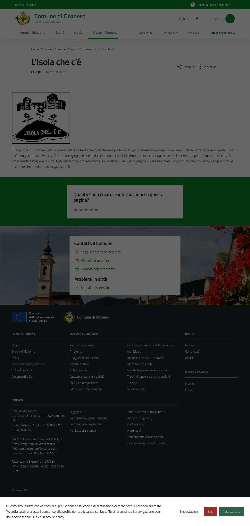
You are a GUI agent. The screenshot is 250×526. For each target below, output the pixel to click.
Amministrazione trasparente (146, 411)
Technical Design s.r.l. (38, 514)
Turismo (132, 382)
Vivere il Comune (105, 32)
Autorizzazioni (79, 370)
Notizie (189, 345)
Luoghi (189, 384)
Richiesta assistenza (83, 430)
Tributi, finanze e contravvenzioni (148, 376)
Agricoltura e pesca (82, 345)
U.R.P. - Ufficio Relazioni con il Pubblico (37, 439)
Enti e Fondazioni (23, 370)
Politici (16, 357)
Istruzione (194, 33)
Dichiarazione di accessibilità (145, 436)
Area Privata (20, 490)
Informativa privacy (139, 418)
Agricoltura (146, 33)
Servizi (78, 32)
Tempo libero (170, 33)
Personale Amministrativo (28, 364)
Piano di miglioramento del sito (147, 443)
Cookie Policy (135, 424)
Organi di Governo (23, 351)
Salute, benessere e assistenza (147, 370)
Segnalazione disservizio (85, 424)
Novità (59, 32)
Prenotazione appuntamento (88, 418)
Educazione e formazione (86, 389)
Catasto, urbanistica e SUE (87, 376)
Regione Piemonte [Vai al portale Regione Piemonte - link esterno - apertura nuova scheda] (25, 5)
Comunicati (192, 351)
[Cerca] (230, 18)
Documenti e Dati (23, 376)
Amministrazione (32, 32)
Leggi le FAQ (78, 411)
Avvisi (189, 357)
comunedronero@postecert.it (37, 448)
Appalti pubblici (79, 364)
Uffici (15, 345)
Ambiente (76, 351)
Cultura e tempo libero (84, 382)
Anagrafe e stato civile (84, 357)
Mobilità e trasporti (139, 364)
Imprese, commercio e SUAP (145, 357)
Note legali (134, 430)
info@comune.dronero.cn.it (37, 443)
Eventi (189, 390)
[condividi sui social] (186, 67)
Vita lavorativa (136, 389)
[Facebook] (195, 18)
